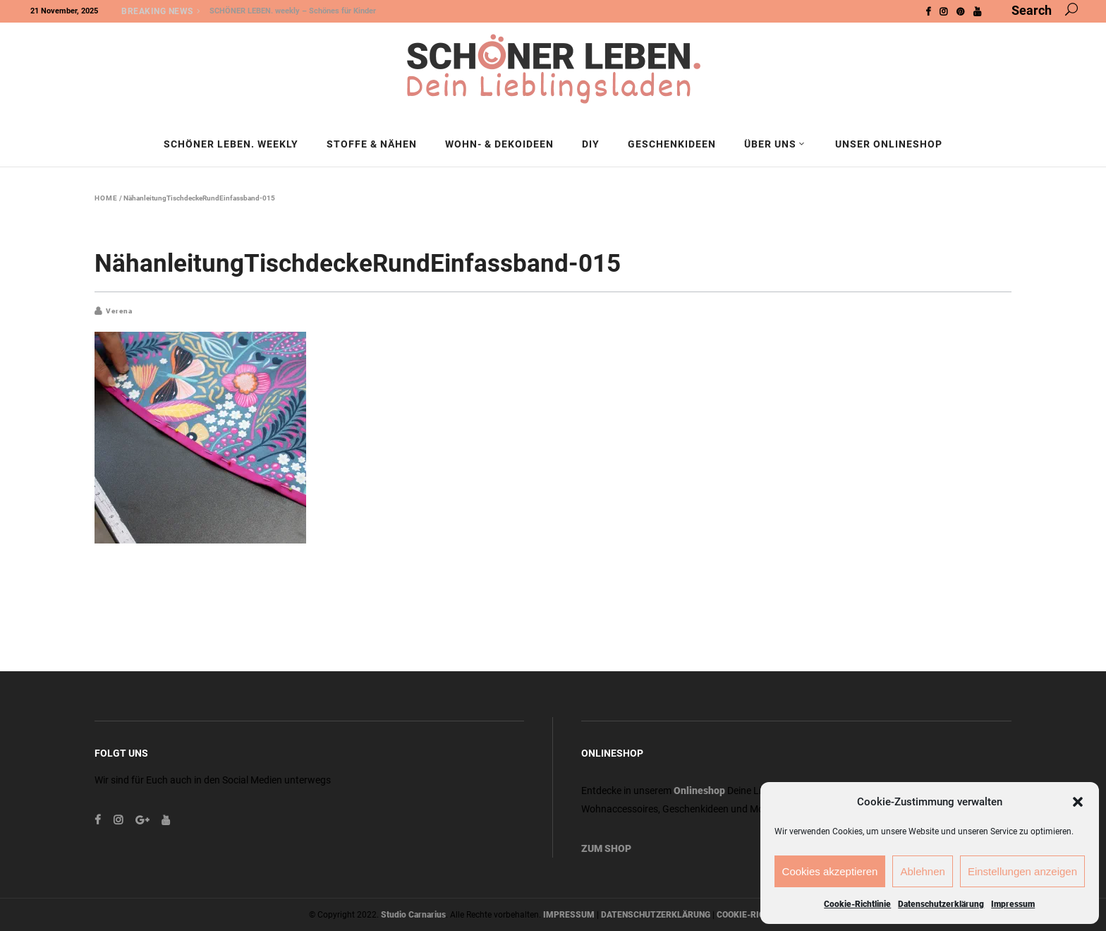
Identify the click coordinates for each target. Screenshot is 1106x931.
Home (106, 198)
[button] (1078, 802)
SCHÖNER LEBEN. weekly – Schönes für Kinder (292, 11)
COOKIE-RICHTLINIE (757, 915)
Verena (119, 311)
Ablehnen (922, 871)
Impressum (1013, 904)
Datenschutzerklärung (941, 904)
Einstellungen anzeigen (1022, 871)
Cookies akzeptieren (830, 871)
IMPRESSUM (569, 915)
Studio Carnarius (413, 915)
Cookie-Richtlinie (857, 904)
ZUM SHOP (606, 848)
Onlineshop (699, 790)
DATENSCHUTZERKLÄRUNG (655, 915)
